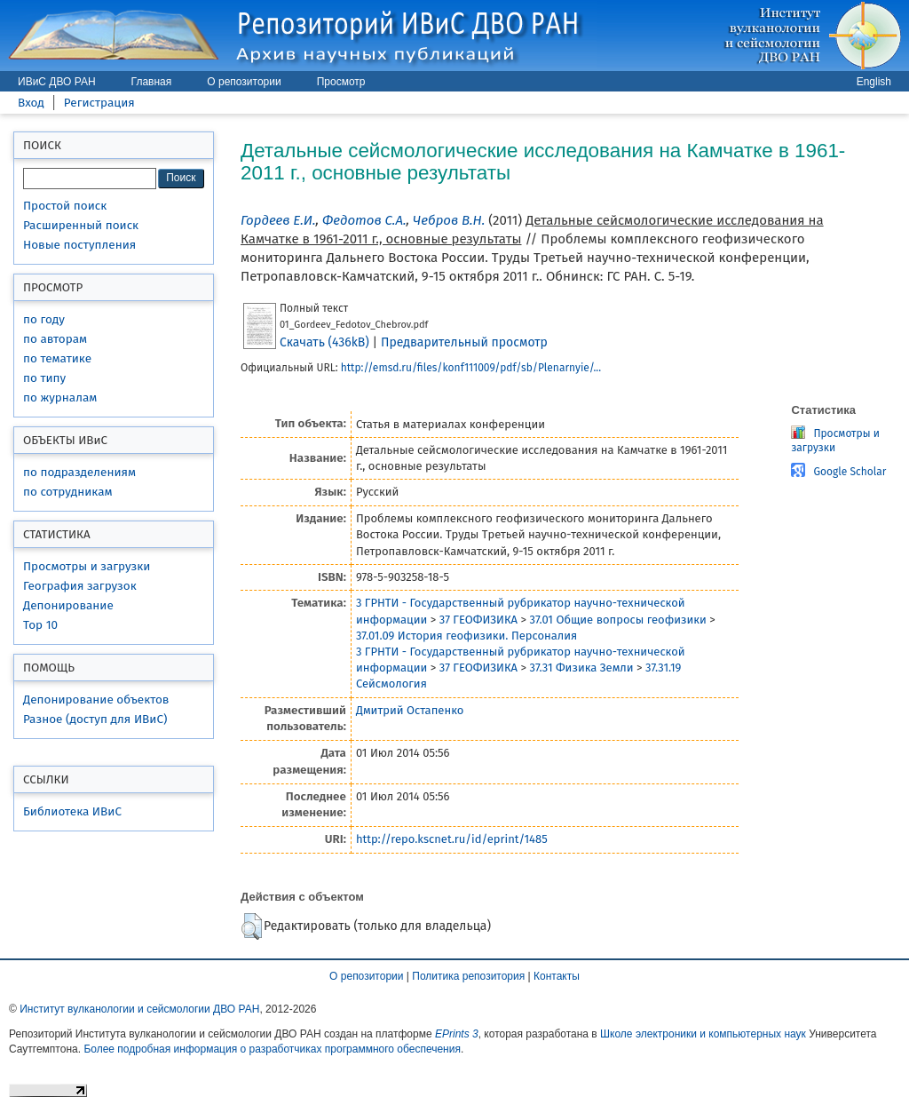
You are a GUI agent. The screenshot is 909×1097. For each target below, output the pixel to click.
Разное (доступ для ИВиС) (95, 719)
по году (44, 319)
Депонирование (68, 605)
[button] (251, 926)
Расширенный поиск (80, 225)
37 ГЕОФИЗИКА (478, 619)
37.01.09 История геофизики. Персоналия (466, 635)
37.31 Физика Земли (581, 667)
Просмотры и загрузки (86, 566)
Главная (151, 82)
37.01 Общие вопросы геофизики (617, 619)
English (874, 82)
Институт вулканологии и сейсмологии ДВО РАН (139, 1009)
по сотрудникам (68, 491)
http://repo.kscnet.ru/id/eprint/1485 (452, 839)
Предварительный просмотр (464, 342)
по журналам (60, 397)
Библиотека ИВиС (72, 811)
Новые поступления (79, 244)
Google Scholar (849, 471)
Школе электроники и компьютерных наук (703, 1034)
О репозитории (244, 82)
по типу (44, 378)
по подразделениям (79, 472)
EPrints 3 (456, 1034)
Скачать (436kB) (324, 342)
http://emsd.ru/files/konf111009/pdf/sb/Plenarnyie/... (471, 368)
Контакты (557, 976)
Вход (31, 102)
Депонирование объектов (96, 699)
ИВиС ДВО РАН (57, 82)
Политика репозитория (468, 976)
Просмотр (341, 82)
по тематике (57, 358)
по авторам (55, 338)
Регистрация (99, 102)
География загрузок (80, 585)
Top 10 (40, 624)
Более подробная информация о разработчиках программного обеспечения (272, 1049)
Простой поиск (65, 205)
